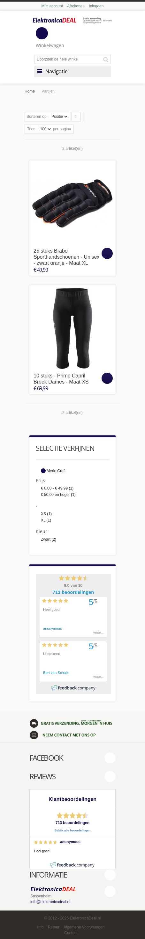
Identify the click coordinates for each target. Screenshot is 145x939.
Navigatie (56, 71)
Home (30, 91)
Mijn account (52, 6)
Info (40, 927)
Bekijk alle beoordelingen (73, 830)
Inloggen (96, 6)
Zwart (45, 539)
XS (43, 514)
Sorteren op (37, 116)
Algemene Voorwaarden (84, 927)
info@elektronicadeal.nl (50, 902)
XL (43, 520)
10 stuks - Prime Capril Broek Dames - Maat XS (61, 379)
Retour (53, 927)
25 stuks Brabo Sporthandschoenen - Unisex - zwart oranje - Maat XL (66, 257)
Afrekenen (76, 6)
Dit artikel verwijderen (43, 470)
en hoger (55, 494)
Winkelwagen (50, 37)
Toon (31, 129)
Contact (70, 933)
